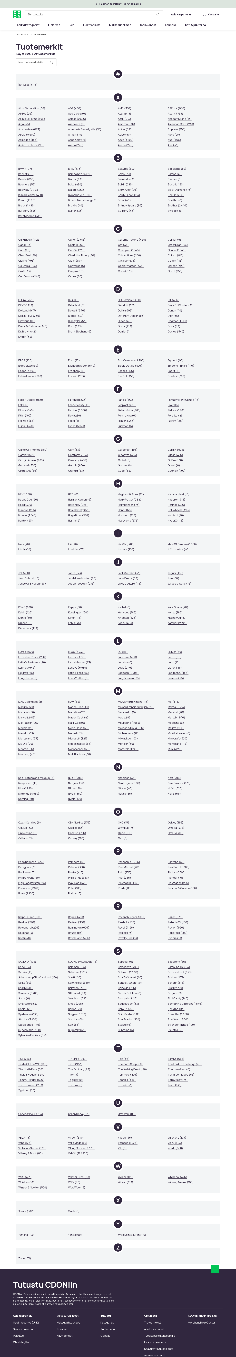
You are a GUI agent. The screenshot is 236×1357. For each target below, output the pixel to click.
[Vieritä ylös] (215, 1269)
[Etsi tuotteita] (158, 14)
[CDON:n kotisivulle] (17, 14)
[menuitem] (28, 25)
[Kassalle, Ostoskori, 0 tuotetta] (211, 14)
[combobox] (94, 14)
